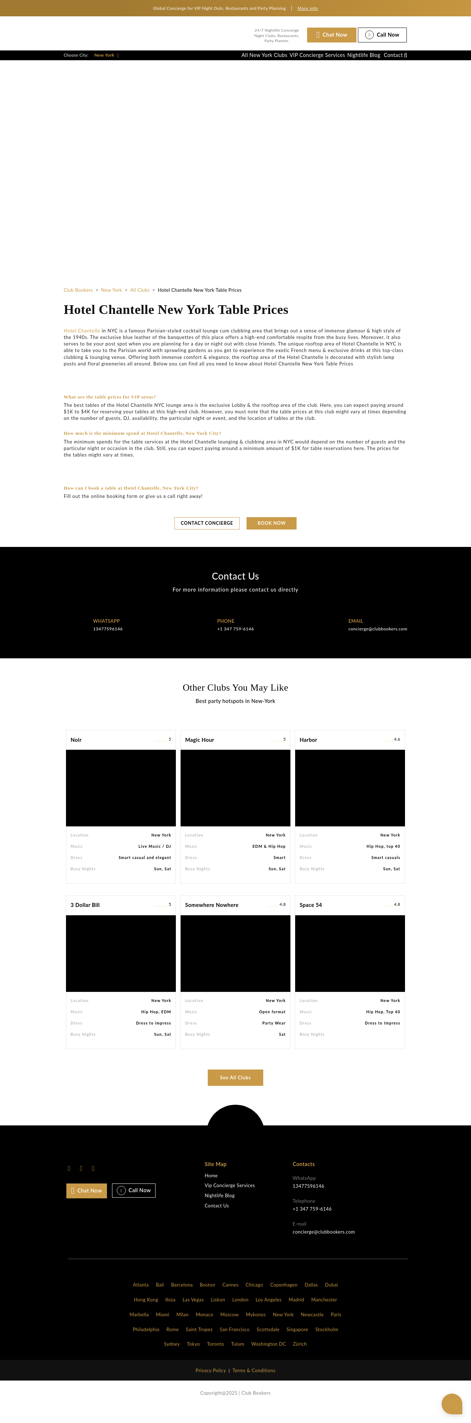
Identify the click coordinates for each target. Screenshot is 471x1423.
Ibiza (170, 1315)
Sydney (172, 1359)
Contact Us (216, 1220)
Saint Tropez (199, 1344)
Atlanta (141, 1300)
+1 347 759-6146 (235, 644)
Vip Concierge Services (229, 1200)
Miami (162, 1329)
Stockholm (326, 1344)
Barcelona (182, 1300)
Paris (336, 1329)
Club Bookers (78, 303)
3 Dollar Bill (85, 920)
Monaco (205, 1329)
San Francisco (234, 1344)
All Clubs (140, 303)
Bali (160, 1300)
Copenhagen (284, 1300)
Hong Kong (146, 1315)
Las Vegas (193, 1315)
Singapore (297, 1344)
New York (106, 62)
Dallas (311, 1300)
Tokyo (193, 1359)
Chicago (254, 1300)
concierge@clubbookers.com (377, 644)
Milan (182, 1329)
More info (308, 8)
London (240, 1315)
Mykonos (256, 1329)
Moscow (229, 1329)
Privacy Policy (211, 1385)
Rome (172, 1344)
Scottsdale (268, 1344)
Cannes (230, 1300)
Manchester (324, 1315)
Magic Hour (199, 755)
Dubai (331, 1300)
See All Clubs (235, 1093)
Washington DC (268, 1359)
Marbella (139, 1329)
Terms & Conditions (253, 1385)
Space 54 (311, 920)
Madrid (296, 1315)
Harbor (308, 755)
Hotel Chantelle (82, 344)
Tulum (237, 1359)
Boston (207, 1300)
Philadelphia (146, 1344)
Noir (76, 755)
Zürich (300, 1359)
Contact (388, 62)
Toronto (215, 1359)
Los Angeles (268, 1315)
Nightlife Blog (348, 62)
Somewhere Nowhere (212, 920)
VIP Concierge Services (293, 62)
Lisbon (218, 1315)
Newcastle (312, 1329)
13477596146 (108, 644)
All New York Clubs (232, 62)
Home (211, 1190)
